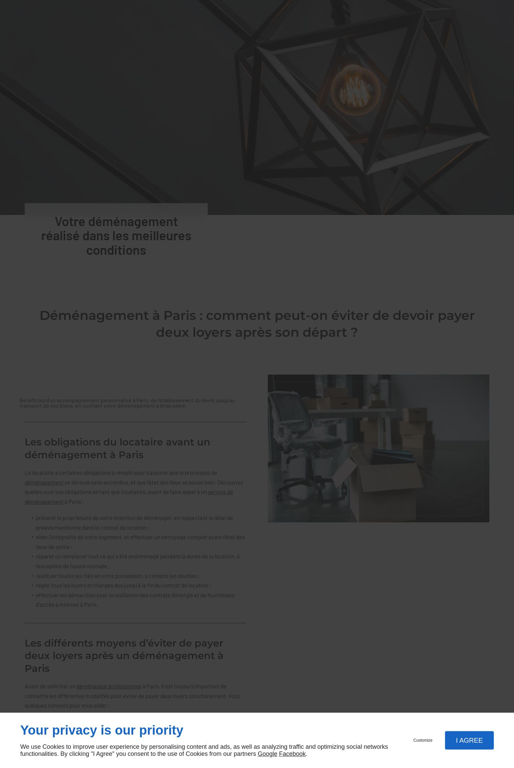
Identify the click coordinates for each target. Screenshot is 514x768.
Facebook (292, 753)
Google (267, 753)
